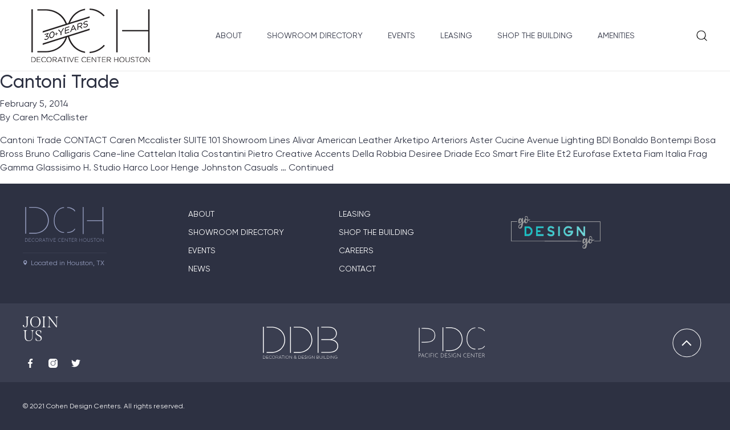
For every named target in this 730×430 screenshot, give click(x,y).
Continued (311, 167)
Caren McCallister (50, 117)
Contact (357, 268)
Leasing (456, 35)
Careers (356, 250)
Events (401, 35)
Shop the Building (535, 35)
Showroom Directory (315, 35)
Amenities (616, 35)
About (229, 35)
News (199, 268)
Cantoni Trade (59, 81)
